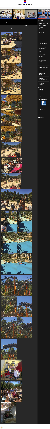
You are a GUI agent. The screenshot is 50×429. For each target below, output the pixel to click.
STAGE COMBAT (41, 74)
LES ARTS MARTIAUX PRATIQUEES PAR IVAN (43, 24)
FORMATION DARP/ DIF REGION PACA (43, 79)
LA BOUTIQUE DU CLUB (41, 32)
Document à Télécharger (42, 39)
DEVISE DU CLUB (41, 31)
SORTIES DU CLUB (41, 84)
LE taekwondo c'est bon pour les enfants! (43, 67)
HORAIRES (40, 22)
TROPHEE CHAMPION (41, 83)
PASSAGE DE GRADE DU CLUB (42, 44)
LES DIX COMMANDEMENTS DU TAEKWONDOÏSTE (42, 56)
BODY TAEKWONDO (41, 89)
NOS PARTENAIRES (41, 27)
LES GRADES (40, 61)
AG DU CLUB (40, 33)
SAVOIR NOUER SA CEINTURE (42, 60)
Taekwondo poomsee (41, 90)
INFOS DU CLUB (40, 28)
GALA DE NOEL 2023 (41, 109)
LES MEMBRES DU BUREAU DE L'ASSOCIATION (42, 26)
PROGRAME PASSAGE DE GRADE (43, 43)
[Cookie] (1, 427)
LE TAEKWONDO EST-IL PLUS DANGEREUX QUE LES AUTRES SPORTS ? (44, 64)
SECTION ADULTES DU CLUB (42, 73)
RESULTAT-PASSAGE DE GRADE (42, 48)
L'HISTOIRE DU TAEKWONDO (42, 54)
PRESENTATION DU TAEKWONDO (42, 53)
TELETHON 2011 (41, 96)
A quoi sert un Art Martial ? (42, 42)
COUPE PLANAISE (41, 78)
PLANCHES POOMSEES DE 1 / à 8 (43, 47)
